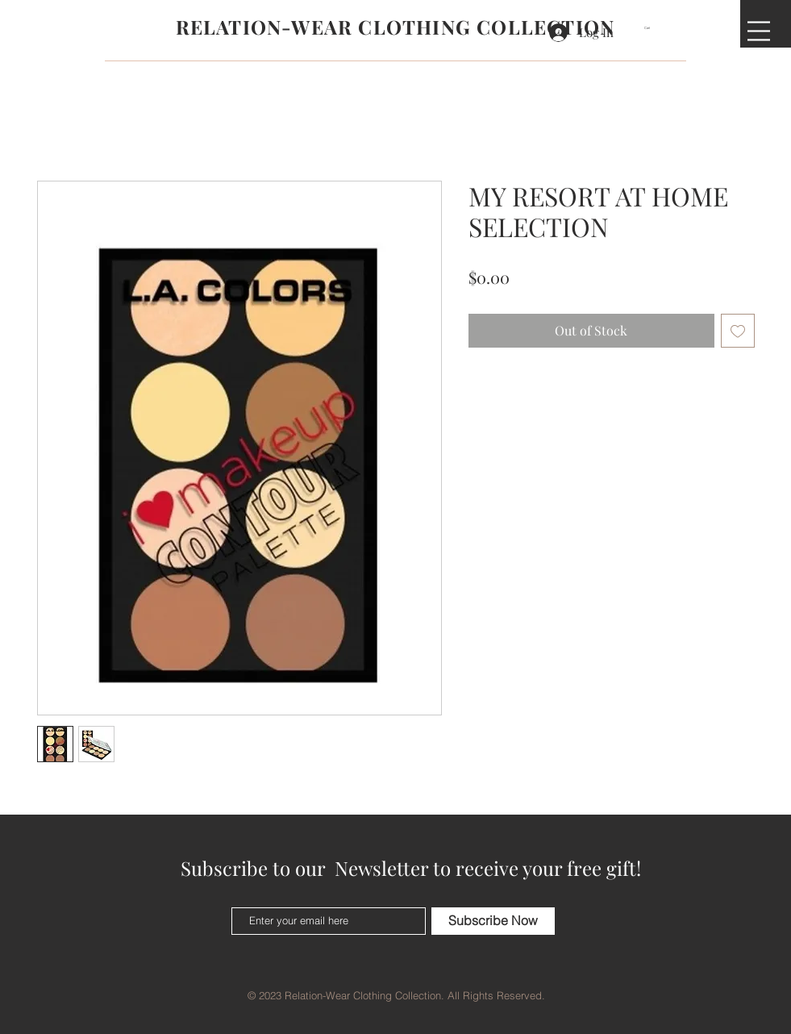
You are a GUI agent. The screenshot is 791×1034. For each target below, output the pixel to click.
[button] (652, 28)
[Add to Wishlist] (738, 331)
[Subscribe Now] (493, 921)
